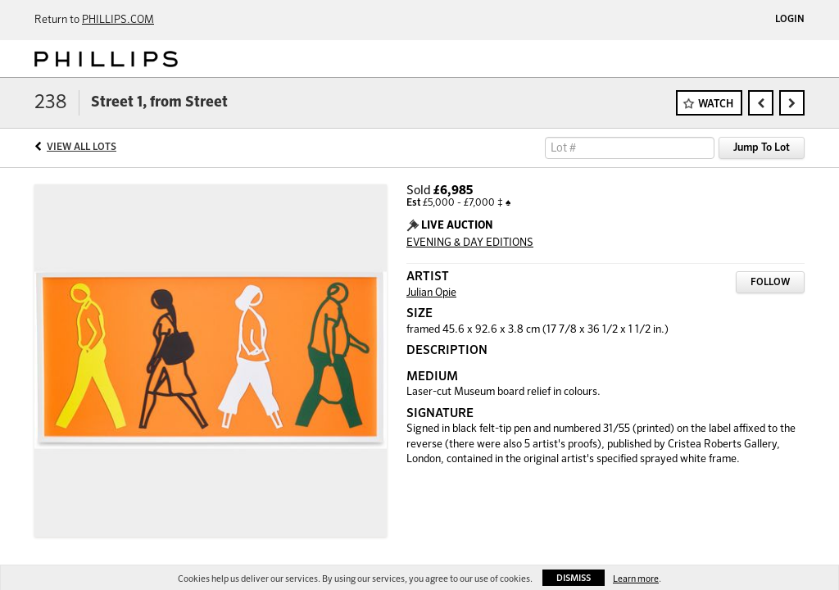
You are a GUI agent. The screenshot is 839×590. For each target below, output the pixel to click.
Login (790, 20)
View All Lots (81, 147)
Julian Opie (431, 293)
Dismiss (573, 578)
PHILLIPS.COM (118, 20)
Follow (770, 283)
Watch (715, 104)
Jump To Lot (761, 148)
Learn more (636, 578)
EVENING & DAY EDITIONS (469, 243)
